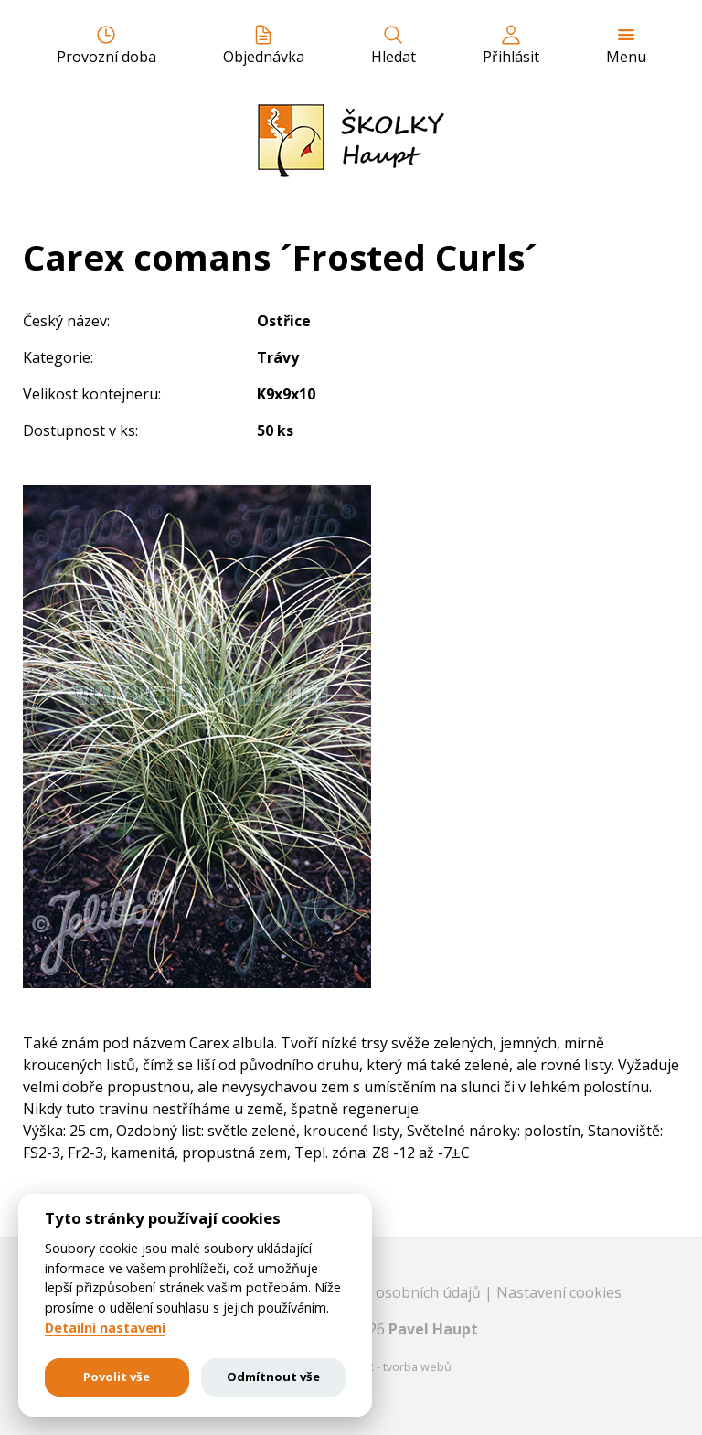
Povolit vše (116, 1376)
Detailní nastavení (105, 1328)
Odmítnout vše (273, 1376)
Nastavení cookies (559, 1292)
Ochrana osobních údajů (399, 1292)
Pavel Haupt (433, 1329)
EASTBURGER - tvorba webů (376, 1366)
